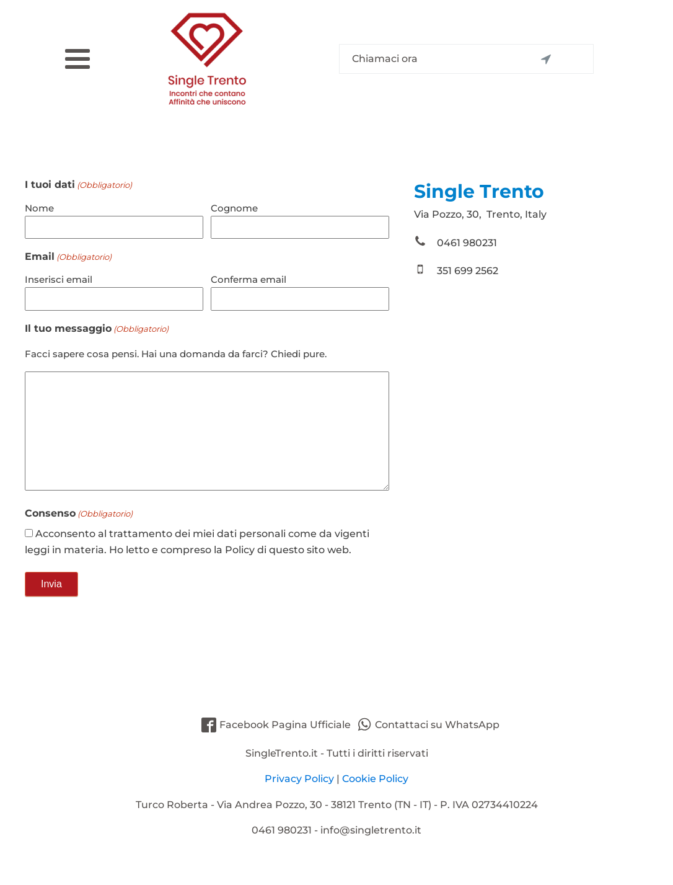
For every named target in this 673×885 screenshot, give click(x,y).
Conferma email (248, 279)
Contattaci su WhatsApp (437, 725)
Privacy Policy (299, 779)
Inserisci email (58, 279)
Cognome (234, 208)
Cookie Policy (375, 779)
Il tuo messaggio (97, 329)
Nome (39, 208)
